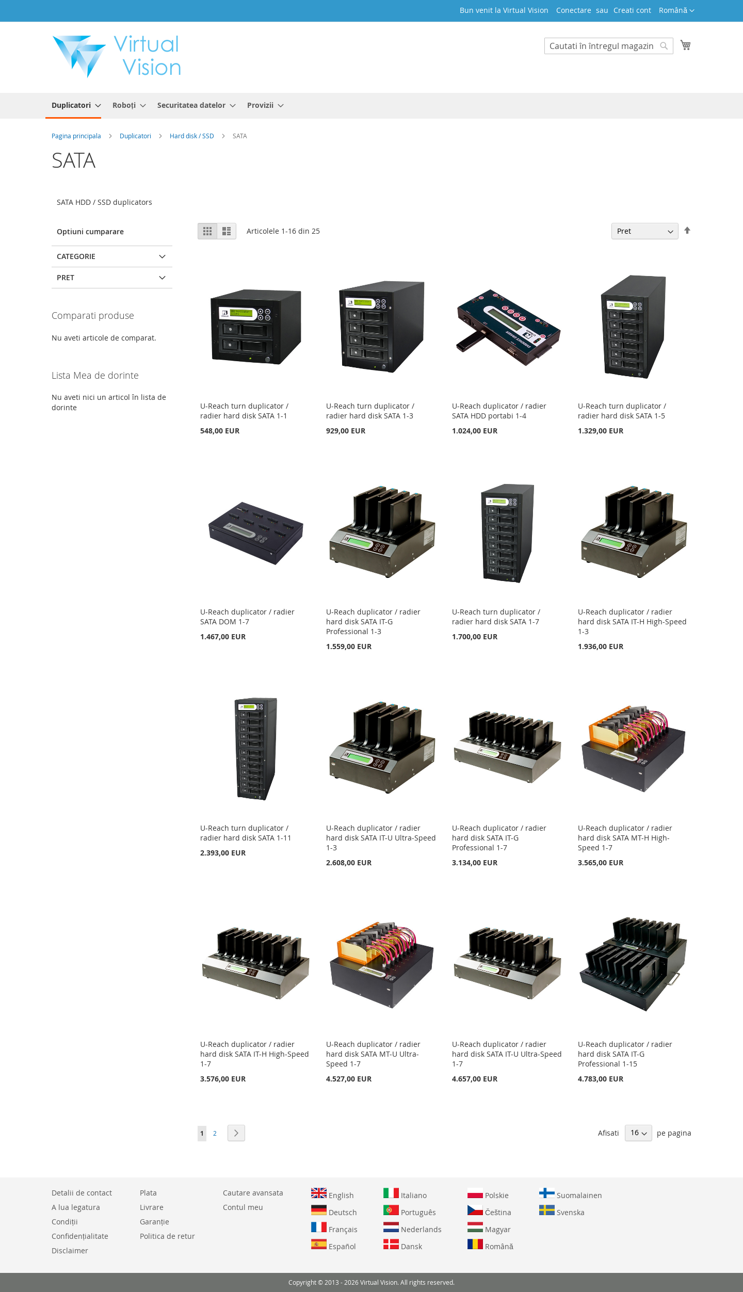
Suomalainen (570, 1194)
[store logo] (122, 57)
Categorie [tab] (76, 256)
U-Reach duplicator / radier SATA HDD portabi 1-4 (499, 411)
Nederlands (412, 1228)
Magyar (489, 1228)
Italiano (405, 1194)
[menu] (371, 106)
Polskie (488, 1194)
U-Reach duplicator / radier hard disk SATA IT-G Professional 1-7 (499, 837)
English (332, 1194)
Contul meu (243, 1207)
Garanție (154, 1221)
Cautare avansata (253, 1193)
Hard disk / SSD (193, 136)
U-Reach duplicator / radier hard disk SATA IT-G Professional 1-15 (625, 1054)
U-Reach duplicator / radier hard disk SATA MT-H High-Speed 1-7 (625, 837)
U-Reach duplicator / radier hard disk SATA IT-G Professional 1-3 (373, 621)
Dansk (402, 1245)
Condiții (65, 1221)
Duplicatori (136, 136)
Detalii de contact (82, 1193)
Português (409, 1211)
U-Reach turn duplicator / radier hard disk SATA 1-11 (246, 833)
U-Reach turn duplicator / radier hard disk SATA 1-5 (622, 411)
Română (490, 1245)
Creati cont (632, 10)
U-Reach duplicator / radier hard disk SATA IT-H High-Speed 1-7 (254, 1054)
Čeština (489, 1211)
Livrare (152, 1207)
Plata (148, 1193)
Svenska (562, 1211)
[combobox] (608, 46)
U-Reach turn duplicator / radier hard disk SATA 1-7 (496, 616)
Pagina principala (77, 136)
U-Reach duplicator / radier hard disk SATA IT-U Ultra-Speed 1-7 (507, 1054)
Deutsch (334, 1211)
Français (334, 1228)
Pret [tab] (65, 277)
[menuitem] (73, 106)
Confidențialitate (80, 1236)
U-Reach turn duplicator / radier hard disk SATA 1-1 (244, 411)
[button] (676, 11)
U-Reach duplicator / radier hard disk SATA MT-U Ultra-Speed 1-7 (373, 1054)
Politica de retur (167, 1236)
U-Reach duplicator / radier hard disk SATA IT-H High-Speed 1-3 (632, 621)
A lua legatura (76, 1207)
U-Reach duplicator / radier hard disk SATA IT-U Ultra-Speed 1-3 (381, 837)
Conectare (573, 10)
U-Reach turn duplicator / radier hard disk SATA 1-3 (370, 411)
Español (333, 1245)
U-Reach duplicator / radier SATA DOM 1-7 (247, 616)
